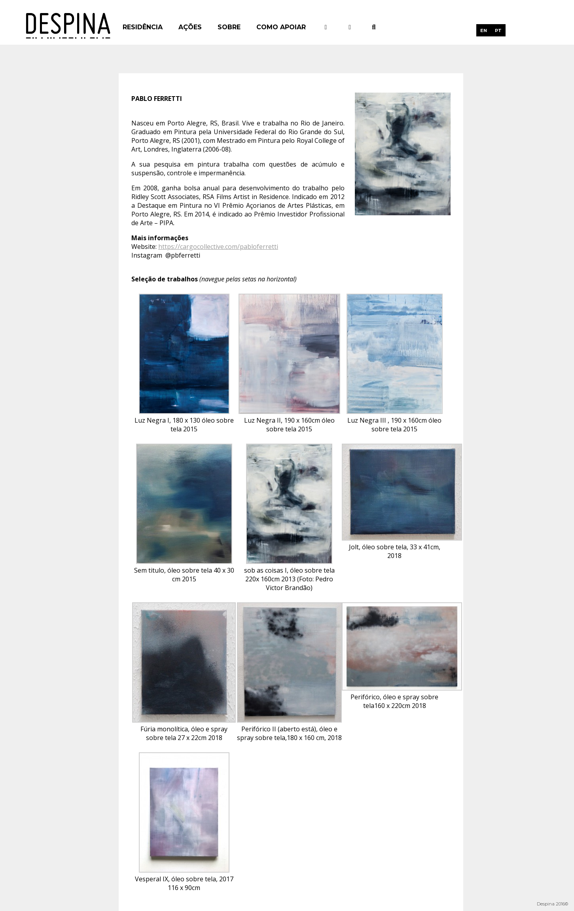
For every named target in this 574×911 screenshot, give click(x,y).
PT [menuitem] (498, 30)
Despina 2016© (552, 904)
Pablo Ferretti (156, 98)
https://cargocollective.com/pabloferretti (218, 246)
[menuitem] (483, 30)
